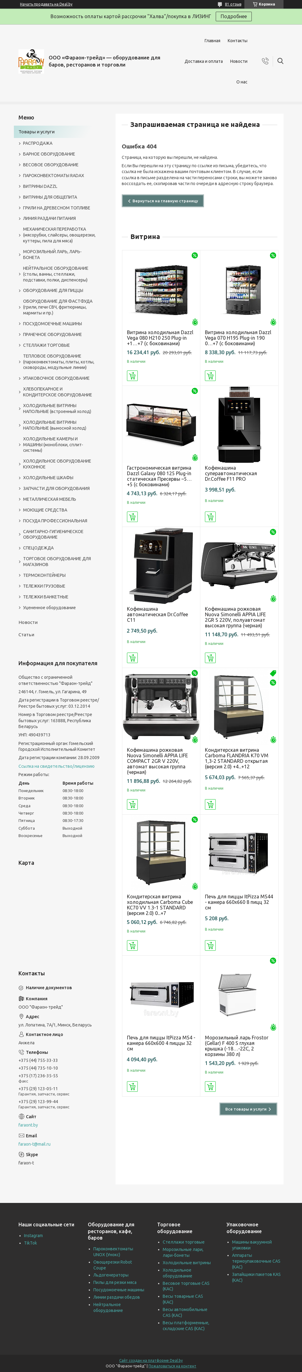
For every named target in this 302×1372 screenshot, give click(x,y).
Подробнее (234, 16)
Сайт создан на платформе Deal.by (151, 1360)
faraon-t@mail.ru (34, 1144)
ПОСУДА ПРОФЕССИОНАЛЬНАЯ (55, 520)
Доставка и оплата (204, 61)
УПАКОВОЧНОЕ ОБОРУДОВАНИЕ (56, 378)
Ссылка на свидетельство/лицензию (56, 766)
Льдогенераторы (111, 1275)
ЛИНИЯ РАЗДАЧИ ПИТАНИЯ (49, 218)
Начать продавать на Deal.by (46, 4)
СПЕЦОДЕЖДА (38, 547)
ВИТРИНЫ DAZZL (40, 186)
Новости (238, 61)
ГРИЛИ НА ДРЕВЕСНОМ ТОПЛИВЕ (56, 207)
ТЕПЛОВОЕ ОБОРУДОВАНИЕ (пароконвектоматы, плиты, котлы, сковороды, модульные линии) (58, 362)
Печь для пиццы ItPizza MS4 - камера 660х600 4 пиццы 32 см (161, 1043)
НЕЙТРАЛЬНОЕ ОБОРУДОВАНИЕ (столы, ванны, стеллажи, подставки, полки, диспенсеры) (55, 274)
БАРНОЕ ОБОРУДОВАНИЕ (49, 154)
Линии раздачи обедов (116, 1297)
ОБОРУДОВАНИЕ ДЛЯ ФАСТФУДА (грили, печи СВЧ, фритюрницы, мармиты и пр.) (57, 307)
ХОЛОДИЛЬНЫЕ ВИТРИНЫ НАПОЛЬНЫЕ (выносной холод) (54, 425)
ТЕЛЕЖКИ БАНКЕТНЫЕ (45, 596)
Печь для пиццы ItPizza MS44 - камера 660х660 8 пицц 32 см (239, 902)
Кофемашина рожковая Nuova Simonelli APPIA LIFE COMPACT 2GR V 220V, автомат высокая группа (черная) (157, 761)
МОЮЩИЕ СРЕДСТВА (45, 510)
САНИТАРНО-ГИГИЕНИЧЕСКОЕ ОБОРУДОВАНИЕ (53, 534)
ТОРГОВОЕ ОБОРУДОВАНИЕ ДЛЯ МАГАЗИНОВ (57, 561)
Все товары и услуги (246, 1109)
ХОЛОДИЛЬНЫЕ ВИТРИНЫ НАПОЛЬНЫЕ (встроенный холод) (57, 408)
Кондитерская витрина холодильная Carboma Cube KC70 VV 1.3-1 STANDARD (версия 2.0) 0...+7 (160, 905)
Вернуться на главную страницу (165, 201)
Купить (132, 375)
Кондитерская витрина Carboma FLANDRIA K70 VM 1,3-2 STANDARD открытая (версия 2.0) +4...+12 (236, 758)
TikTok (30, 1242)
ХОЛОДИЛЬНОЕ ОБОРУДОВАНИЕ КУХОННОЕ (57, 464)
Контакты (237, 40)
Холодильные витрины (187, 1262)
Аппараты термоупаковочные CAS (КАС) (256, 1261)
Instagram (33, 1235)
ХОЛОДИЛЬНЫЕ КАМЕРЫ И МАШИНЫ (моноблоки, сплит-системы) (53, 444)
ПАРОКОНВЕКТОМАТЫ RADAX (53, 175)
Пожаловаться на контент (172, 1366)
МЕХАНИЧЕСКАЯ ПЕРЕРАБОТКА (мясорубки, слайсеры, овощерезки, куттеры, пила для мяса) (59, 235)
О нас (241, 81)
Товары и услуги (36, 131)
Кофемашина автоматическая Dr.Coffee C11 (157, 614)
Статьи (26, 634)
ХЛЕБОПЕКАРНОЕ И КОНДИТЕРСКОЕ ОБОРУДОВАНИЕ (57, 392)
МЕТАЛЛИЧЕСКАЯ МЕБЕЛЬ (49, 499)
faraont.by (28, 1125)
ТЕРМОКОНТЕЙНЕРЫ (44, 575)
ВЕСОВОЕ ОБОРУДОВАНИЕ (51, 164)
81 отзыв (233, 4)
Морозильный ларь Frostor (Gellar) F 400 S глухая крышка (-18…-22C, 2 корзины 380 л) (236, 1046)
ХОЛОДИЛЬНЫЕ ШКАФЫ (48, 477)
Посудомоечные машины (118, 1289)
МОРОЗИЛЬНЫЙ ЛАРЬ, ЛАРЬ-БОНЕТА (52, 254)
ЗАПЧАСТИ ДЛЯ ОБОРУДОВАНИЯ (56, 488)
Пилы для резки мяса (115, 1282)
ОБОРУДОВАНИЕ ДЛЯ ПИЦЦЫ (53, 290)
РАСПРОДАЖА (37, 143)
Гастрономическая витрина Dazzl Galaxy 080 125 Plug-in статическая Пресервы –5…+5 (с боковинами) (159, 476)
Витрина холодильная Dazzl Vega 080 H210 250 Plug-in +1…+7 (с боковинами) (160, 338)
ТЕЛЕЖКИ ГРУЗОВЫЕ (44, 586)
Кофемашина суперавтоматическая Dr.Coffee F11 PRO (231, 473)
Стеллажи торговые (184, 1242)
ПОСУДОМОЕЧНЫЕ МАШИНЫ (52, 323)
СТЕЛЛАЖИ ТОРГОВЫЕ (46, 345)
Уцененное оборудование (49, 607)
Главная (212, 40)
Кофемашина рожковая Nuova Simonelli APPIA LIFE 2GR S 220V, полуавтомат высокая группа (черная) (235, 617)
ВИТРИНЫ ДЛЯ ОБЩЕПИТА (50, 197)
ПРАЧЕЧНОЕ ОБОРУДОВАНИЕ (52, 334)
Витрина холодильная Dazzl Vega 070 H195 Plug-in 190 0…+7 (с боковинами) (238, 338)
